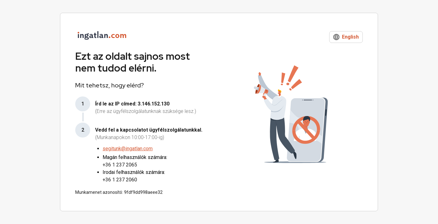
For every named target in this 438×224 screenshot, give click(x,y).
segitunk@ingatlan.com (128, 149)
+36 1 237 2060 (120, 180)
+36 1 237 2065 (120, 165)
